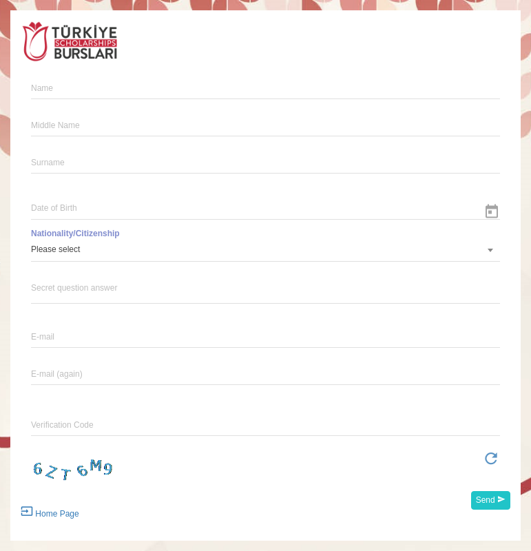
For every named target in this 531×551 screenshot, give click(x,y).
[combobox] (265, 250)
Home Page (50, 512)
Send (491, 500)
